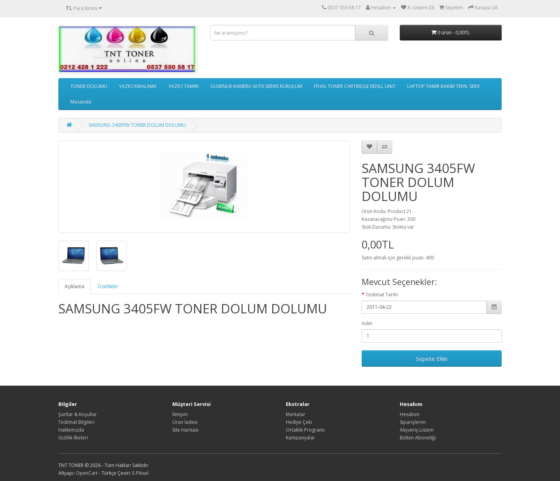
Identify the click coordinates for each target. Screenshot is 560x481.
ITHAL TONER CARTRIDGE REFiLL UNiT (355, 86)
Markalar (295, 414)
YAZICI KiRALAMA (138, 86)
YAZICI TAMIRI (183, 86)
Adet (367, 323)
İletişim (180, 414)
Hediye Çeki (299, 422)
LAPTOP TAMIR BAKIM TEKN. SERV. (444, 86)
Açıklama (74, 286)
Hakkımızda (71, 430)
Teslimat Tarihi (382, 294)
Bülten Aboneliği (418, 437)
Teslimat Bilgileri (76, 422)
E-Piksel (140, 473)
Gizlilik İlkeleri (73, 437)
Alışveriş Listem (417, 430)
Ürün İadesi (185, 422)
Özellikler (108, 286)
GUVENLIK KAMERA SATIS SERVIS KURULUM (256, 86)
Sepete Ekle (432, 358)
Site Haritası (185, 430)
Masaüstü (80, 101)
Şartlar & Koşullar (77, 414)
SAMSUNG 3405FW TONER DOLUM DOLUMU (137, 125)
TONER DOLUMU (88, 86)
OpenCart (87, 473)
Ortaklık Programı (305, 430)
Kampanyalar (300, 437)
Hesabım (410, 414)
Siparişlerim (413, 422)
